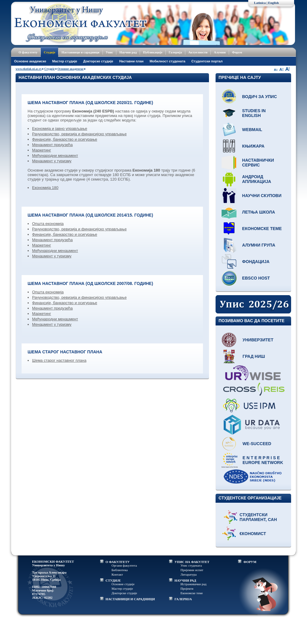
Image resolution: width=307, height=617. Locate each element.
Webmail (252, 129)
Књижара (253, 146)
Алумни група (259, 245)
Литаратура (188, 574)
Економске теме (262, 228)
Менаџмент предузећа (52, 144)
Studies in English (254, 113)
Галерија (175, 52)
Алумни (220, 52)
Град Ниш (254, 356)
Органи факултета (124, 565)
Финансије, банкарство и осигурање (64, 139)
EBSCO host (256, 278)
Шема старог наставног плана (59, 360)
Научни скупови (262, 195)
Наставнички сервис (258, 162)
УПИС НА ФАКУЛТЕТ (191, 562)
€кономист (253, 533)
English (273, 2)
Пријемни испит (191, 570)
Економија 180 (45, 187)
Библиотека (120, 570)
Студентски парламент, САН (258, 517)
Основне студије (123, 584)
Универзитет (258, 339)
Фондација (256, 261)
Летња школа (258, 212)
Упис (109, 52)
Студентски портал (206, 61)
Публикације (152, 52)
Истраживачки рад (193, 584)
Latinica (260, 2)
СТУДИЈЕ (113, 580)
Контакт (117, 574)
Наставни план (131, 61)
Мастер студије (64, 61)
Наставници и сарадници (80, 52)
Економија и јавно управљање (59, 128)
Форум (237, 52)
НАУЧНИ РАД (185, 580)
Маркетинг (41, 150)
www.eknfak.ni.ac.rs (29, 68)
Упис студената (191, 565)
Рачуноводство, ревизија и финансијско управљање (79, 134)
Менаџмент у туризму (51, 161)
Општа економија (48, 223)
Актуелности (197, 52)
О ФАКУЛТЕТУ (118, 562)
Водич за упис (259, 96)
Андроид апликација (256, 179)
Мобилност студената (167, 61)
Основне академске (30, 61)
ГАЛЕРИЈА (183, 599)
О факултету (28, 52)
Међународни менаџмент (55, 155)
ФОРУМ (249, 562)
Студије (49, 52)
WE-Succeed (257, 443)
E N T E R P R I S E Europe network (263, 460)
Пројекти (186, 588)
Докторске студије (98, 61)
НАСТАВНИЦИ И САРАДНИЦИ (130, 599)
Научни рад (128, 52)
